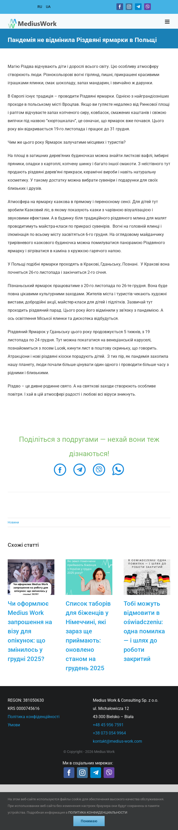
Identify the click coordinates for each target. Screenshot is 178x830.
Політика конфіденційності (34, 716)
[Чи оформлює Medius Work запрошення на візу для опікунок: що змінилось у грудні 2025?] (31, 561)
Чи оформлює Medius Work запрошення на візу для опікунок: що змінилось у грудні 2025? (30, 631)
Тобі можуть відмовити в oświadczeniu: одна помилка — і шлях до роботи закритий (144, 631)
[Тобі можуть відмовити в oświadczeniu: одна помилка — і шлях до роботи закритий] (147, 561)
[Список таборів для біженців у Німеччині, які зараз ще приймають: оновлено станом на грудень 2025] (89, 561)
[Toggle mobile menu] (167, 21)
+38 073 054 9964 (109, 733)
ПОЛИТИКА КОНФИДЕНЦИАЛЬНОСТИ (97, 812)
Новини (13, 522)
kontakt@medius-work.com (117, 741)
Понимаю (89, 821)
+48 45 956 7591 (108, 724)
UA (48, 7)
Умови (14, 724)
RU (39, 7)
